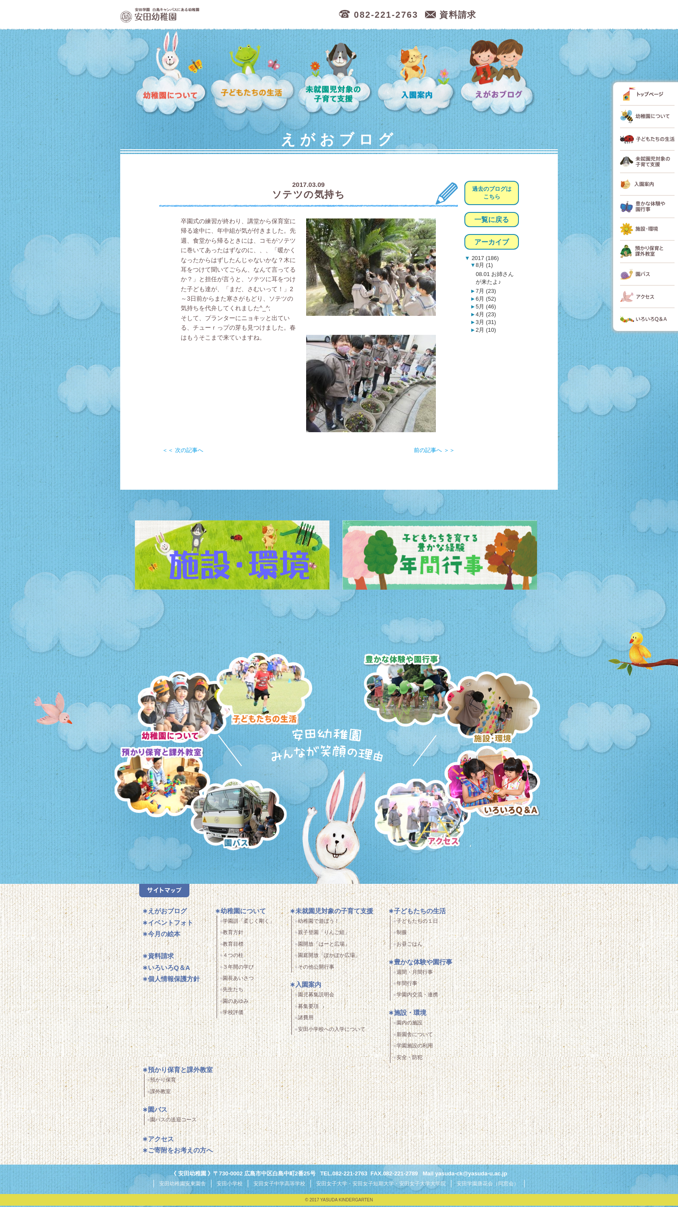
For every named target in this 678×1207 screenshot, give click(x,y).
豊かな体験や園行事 (423, 963)
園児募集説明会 (316, 996)
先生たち (233, 991)
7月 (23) (486, 291)
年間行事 (407, 985)
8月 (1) (484, 265)
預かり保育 (163, 1082)
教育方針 (233, 934)
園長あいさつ (238, 980)
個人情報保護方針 (174, 980)
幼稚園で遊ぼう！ (318, 923)
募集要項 (308, 1008)
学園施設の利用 (415, 1047)
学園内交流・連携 (417, 996)
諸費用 (305, 1019)
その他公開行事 (316, 969)
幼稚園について (171, 74)
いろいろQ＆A (492, 783)
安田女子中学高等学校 (279, 1185)
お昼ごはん (409, 946)
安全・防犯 (409, 1059)
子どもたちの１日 (417, 923)
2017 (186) (484, 258)
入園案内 (417, 74)
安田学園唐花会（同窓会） (488, 1185)
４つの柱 (233, 957)
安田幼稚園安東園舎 (182, 1185)
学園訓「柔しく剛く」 (249, 923)
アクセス (425, 817)
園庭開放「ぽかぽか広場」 (329, 957)
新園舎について (415, 1036)
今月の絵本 (164, 935)
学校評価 (233, 1014)
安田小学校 (230, 1185)
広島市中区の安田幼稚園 (206, 15)
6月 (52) (486, 298)
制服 (402, 934)
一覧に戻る (491, 219)
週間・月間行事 (415, 974)
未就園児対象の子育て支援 (336, 74)
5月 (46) (486, 306)
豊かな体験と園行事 (412, 689)
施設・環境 (492, 708)
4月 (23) (486, 314)
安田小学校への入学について (331, 1031)
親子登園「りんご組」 (324, 934)
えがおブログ (498, 74)
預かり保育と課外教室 (180, 1071)
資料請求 (161, 957)
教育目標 (233, 946)
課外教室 (160, 1093)
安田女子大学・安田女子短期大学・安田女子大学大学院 (381, 1185)
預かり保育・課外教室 (161, 783)
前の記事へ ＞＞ (434, 450)
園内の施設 (409, 1024)
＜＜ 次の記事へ (182, 450)
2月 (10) (486, 330)
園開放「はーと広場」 (324, 946)
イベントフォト (170, 924)
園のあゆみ (236, 1003)
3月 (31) (486, 322)
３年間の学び (238, 969)
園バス (157, 1111)
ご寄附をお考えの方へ (180, 1152)
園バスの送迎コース (173, 1121)
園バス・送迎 (236, 817)
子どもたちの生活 (253, 74)
